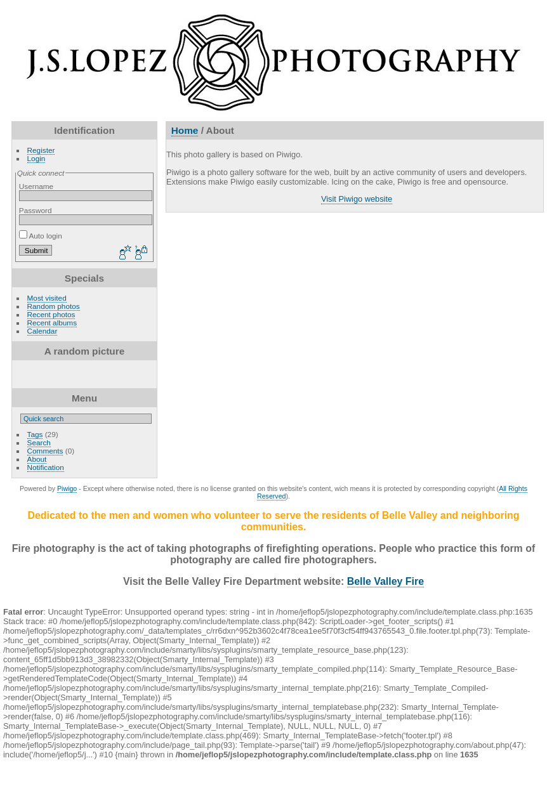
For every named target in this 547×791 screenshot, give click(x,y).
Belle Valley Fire (385, 581)
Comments (45, 451)
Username (36, 186)
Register (41, 150)
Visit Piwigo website (356, 199)
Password (35, 210)
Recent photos (51, 314)
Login (36, 158)
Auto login (40, 236)
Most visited (47, 298)
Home (185, 130)
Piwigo (67, 488)
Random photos (53, 306)
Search (39, 442)
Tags (35, 434)
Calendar (42, 331)
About (37, 459)
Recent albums (52, 322)
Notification (45, 467)
